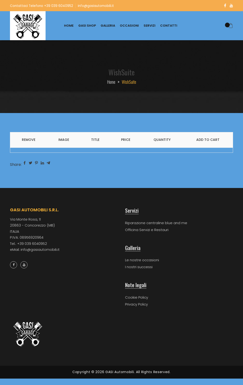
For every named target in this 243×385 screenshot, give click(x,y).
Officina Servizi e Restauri (146, 229)
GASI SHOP (87, 25)
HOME (69, 25)
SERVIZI (149, 25)
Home (111, 82)
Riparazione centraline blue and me (156, 222)
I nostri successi (139, 266)
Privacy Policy (136, 304)
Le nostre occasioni (142, 259)
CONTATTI (168, 25)
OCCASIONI (129, 25)
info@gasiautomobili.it (97, 5)
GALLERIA (108, 25)
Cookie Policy (136, 297)
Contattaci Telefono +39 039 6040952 (42, 5)
